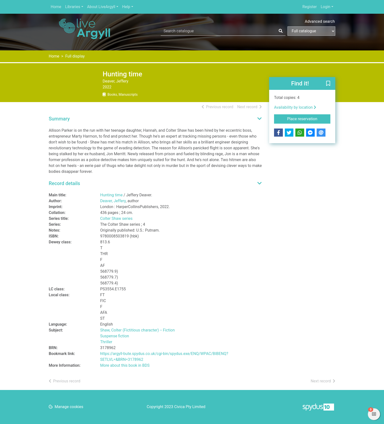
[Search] (281, 31)
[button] (328, 84)
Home (56, 6)
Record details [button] (64, 183)
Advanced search (320, 21)
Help (126, 6)
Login (325, 6)
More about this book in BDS (125, 365)
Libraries (72, 6)
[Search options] (311, 31)
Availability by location (295, 107)
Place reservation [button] (309, 118)
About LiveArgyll (101, 6)
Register (309, 6)
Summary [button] (59, 119)
